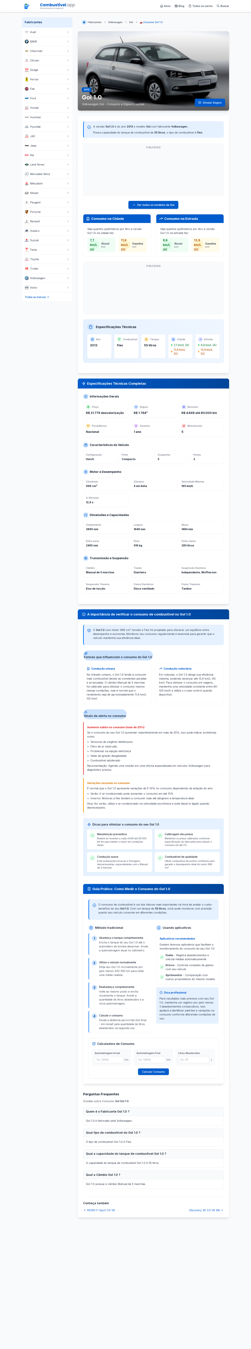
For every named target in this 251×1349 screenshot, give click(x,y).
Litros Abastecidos (189, 1053)
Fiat (47, 89)
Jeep (47, 146)
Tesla (47, 250)
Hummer (47, 117)
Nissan (47, 193)
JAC (47, 136)
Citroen (47, 60)
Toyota (47, 259)
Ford (47, 98)
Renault (47, 221)
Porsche (47, 212)
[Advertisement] (111, 171)
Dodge (47, 70)
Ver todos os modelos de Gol (153, 205)
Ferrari (47, 79)
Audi (47, 32)
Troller (47, 269)
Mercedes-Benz (47, 174)
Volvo (47, 288)
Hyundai (47, 127)
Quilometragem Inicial (107, 1053)
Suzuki (47, 240)
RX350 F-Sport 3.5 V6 (99, 1210)
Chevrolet (47, 51)
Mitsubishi (47, 183)
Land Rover (47, 165)
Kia (47, 155)
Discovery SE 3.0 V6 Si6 (206, 1210)
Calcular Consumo (153, 1071)
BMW (47, 42)
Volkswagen (47, 278)
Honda (47, 108)
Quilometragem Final (148, 1053)
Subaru (47, 231)
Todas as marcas (37, 297)
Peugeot (47, 202)
